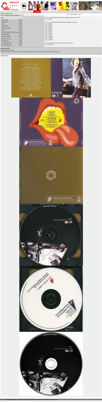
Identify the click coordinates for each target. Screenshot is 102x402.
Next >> (79, 14)
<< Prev (67, 14)
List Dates (22, 11)
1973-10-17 (48, 22)
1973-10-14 (48, 17)
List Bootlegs (37, 11)
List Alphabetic (45, 11)
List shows (9, 11)
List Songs (29, 11)
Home (3, 11)
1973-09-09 (48, 43)
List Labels (53, 11)
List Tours (16, 11)
